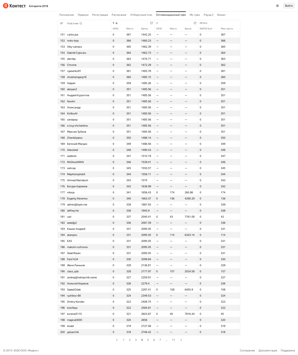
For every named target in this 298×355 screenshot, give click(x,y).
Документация (268, 350)
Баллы (146, 28)
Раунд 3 (208, 14)
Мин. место (229, 28)
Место (131, 28)
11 (173, 339)
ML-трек (195, 14)
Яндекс (33, 350)
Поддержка (288, 350)
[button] (74, 23)
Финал (221, 14)
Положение (66, 14)
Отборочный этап (141, 14)
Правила (83, 14)
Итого (205, 23)
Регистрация (100, 14)
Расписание (119, 14)
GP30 (117, 28)
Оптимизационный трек (171, 14)
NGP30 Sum (208, 28)
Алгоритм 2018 (38, 6)
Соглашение (247, 350)
